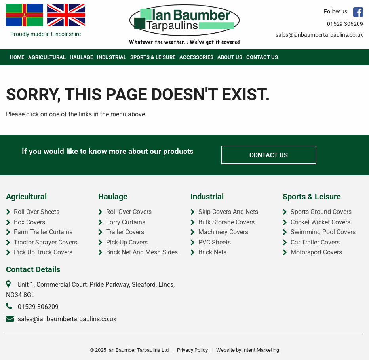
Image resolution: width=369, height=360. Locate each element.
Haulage (81, 57)
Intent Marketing (260, 350)
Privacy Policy (192, 350)
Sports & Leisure (152, 57)
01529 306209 (345, 24)
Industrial (111, 57)
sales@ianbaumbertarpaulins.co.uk (319, 35)
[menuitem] (17, 57)
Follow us (343, 11)
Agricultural (47, 57)
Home (17, 57)
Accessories (196, 57)
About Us (229, 57)
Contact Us (262, 57)
